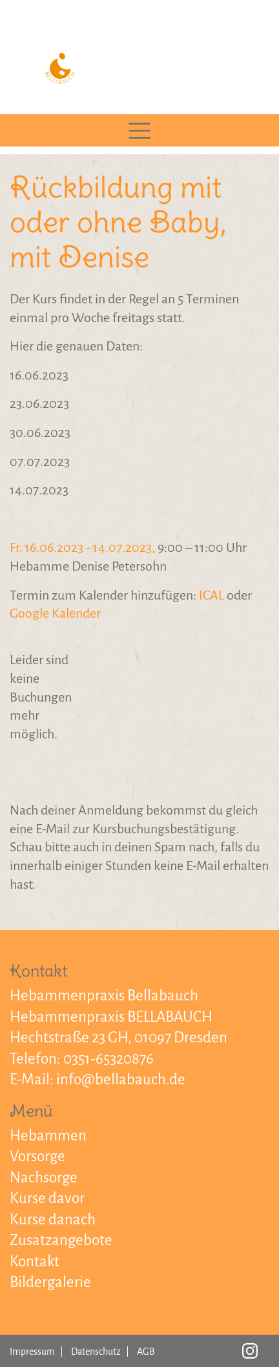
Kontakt (34, 1261)
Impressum (32, 1351)
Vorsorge (37, 1156)
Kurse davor (47, 1198)
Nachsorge (44, 1178)
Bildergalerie (50, 1282)
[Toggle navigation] (139, 130)
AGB (146, 1351)
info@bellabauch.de (120, 1079)
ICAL (211, 595)
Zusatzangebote (61, 1240)
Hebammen (48, 1136)
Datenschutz (96, 1351)
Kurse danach (53, 1219)
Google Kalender (55, 613)
